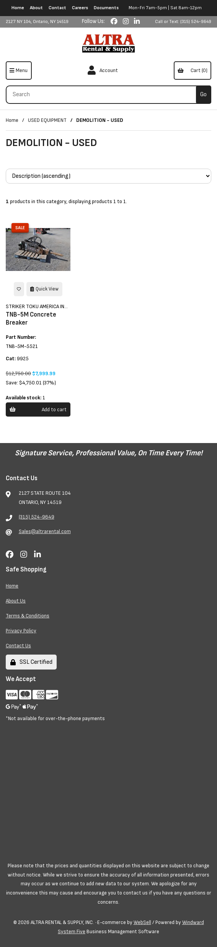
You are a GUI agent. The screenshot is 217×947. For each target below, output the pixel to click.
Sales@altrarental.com (45, 531)
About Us (16, 600)
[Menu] (19, 70)
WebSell (142, 922)
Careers (80, 8)
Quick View (44, 289)
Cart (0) (192, 70)
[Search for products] (104, 94)
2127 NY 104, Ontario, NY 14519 (37, 22)
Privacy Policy (21, 630)
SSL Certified (31, 662)
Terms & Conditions (27, 615)
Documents (106, 8)
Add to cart (38, 409)
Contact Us (18, 645)
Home (17, 8)
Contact (57, 8)
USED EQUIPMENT (47, 120)
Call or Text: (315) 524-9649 (183, 22)
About (36, 8)
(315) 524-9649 (36, 517)
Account (103, 70)
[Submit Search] (203, 94)
